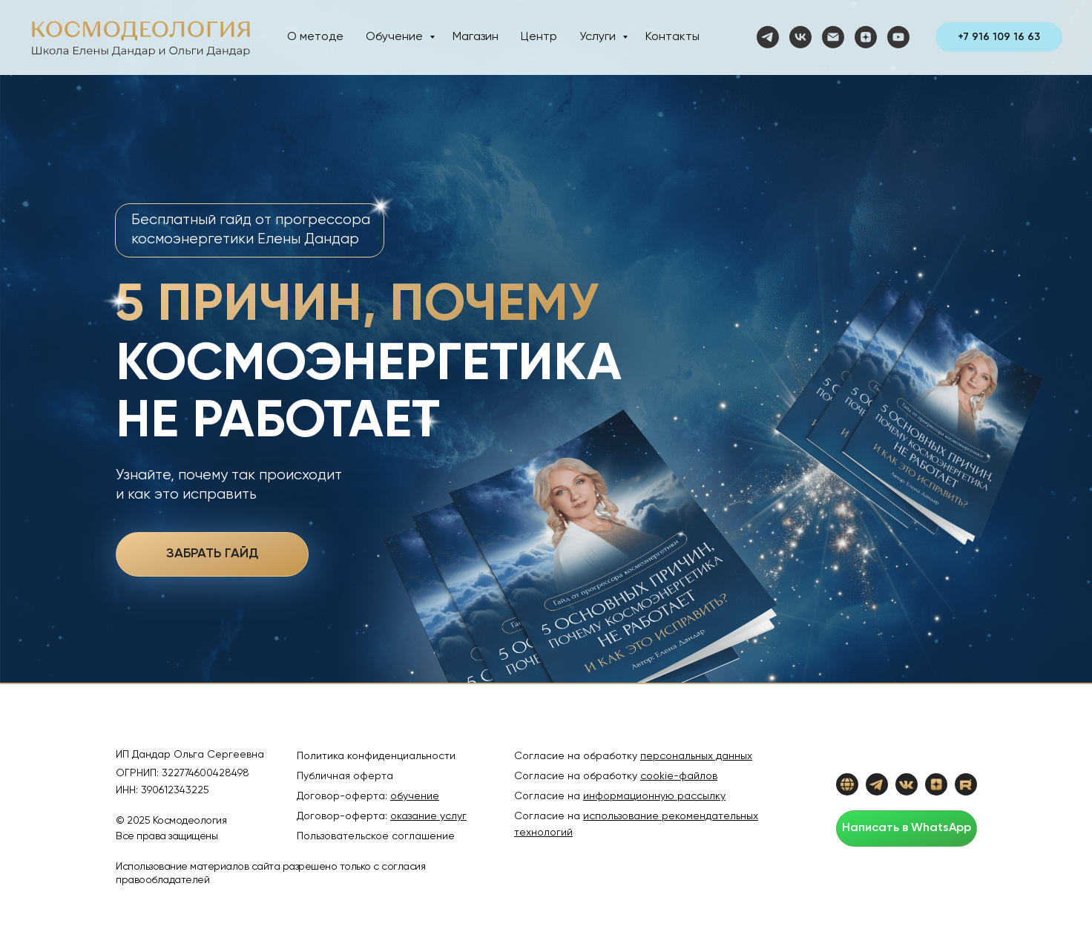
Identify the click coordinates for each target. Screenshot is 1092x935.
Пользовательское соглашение (376, 836)
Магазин (476, 37)
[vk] (800, 37)
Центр (539, 37)
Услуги (599, 37)
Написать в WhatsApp (906, 828)
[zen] (866, 37)
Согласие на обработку (615, 776)
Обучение (396, 37)
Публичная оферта (345, 776)
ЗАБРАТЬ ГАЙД (212, 553)
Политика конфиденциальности (376, 756)
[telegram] (768, 37)
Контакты (672, 37)
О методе (315, 37)
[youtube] (898, 37)
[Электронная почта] (833, 37)
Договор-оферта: (368, 796)
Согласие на (620, 796)
